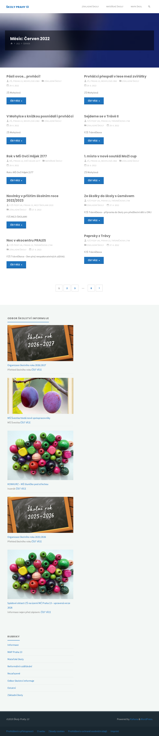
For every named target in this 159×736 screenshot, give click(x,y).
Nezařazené (13, 673)
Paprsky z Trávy (97, 236)
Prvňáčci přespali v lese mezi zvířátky (115, 76)
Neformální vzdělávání (19, 666)
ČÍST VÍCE (36, 369)
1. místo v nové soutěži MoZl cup (110, 156)
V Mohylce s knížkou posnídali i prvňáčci (40, 116)
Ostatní (11, 687)
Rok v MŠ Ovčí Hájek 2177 (27, 156)
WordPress (146, 719)
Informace (13, 644)
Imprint (115, 731)
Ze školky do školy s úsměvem (109, 196)
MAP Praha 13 (14, 652)
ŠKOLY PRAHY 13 (17, 7)
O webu (41, 731)
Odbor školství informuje (20, 680)
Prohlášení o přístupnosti (20, 731)
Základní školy (52, 81)
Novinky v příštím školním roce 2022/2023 (32, 198)
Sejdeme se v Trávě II (101, 116)
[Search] (149, 6)
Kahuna (134, 719)
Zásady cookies (56, 731)
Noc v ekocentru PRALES (26, 240)
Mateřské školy (53, 161)
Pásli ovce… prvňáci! (24, 76)
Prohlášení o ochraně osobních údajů (87, 731)
